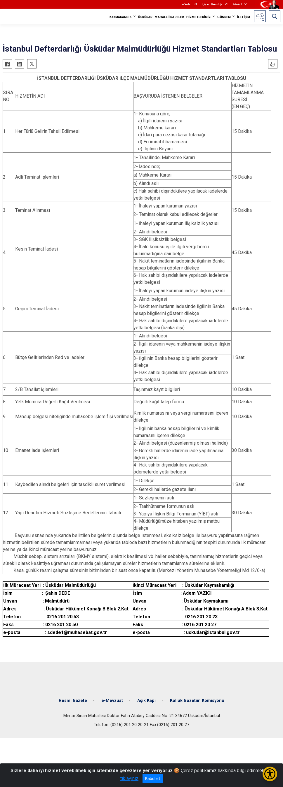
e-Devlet (186, 4)
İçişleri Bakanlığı (212, 4)
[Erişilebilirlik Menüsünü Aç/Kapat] (270, 774)
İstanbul (237, 4)
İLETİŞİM (243, 17)
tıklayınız (129, 778)
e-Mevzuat (112, 700)
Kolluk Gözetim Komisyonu (197, 700)
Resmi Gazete (73, 700)
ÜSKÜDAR (145, 17)
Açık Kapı (146, 700)
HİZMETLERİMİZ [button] (198, 17)
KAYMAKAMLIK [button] (121, 17)
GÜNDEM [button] (224, 17)
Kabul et (152, 778)
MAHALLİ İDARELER (169, 17)
